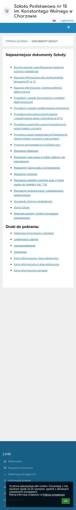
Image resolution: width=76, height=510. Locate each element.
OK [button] (65, 501)
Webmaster (15, 461)
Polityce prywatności (54, 494)
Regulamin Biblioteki (26, 150)
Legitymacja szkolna (26, 239)
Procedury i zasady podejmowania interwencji (41, 108)
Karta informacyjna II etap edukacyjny (36, 264)
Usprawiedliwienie (24, 245)
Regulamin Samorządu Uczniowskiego (37, 167)
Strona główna (17, 41)
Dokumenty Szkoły (45, 41)
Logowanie (66, 20)
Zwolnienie (20, 251)
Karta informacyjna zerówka (30, 270)
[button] (54, 20)
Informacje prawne (19, 480)
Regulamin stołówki (25, 174)
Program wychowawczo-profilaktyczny (37, 145)
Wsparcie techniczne (20, 468)
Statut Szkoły (22, 207)
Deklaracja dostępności (22, 474)
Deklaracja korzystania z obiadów (34, 233)
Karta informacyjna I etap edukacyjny (36, 258)
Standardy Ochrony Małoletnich (33, 201)
